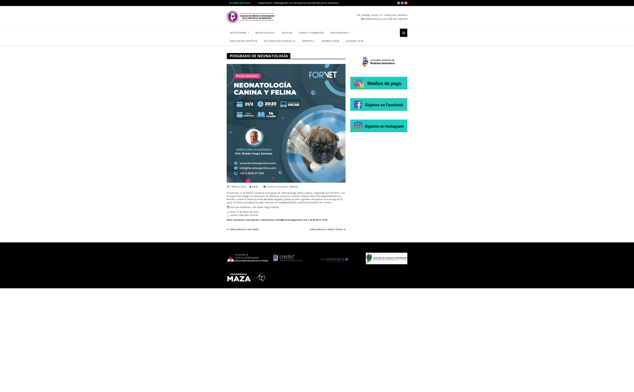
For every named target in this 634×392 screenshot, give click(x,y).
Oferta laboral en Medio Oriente (326, 229)
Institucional (238, 32)
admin (255, 186)
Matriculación (264, 32)
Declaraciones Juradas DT (280, 40)
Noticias (287, 32)
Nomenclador (330, 40)
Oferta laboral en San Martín (244, 229)
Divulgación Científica (243, 40)
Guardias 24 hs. (355, 40)
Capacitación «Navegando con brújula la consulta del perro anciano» (298, 3)
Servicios (307, 40)
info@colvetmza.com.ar (377, 19)
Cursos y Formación (311, 32)
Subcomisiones (339, 32)
